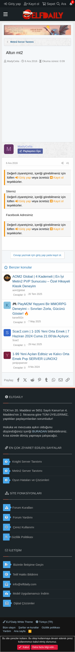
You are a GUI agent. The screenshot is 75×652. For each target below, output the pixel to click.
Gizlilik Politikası (18, 536)
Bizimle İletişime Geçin (23, 564)
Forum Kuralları (18, 507)
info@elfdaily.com (19, 584)
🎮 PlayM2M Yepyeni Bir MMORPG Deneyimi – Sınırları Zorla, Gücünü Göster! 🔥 (39, 308)
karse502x (17, 317)
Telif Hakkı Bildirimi (20, 574)
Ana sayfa (19, 631)
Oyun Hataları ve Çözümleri (26, 480)
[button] (5, 14)
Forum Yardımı (18, 517)
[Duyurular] (71, 3)
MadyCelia (13, 61)
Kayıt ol (56, 177)
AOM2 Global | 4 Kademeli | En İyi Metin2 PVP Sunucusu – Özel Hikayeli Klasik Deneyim (41, 281)
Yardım (7, 631)
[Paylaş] (62, 163)
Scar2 (15, 340)
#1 (67, 163)
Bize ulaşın (9, 627)
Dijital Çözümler (19, 603)
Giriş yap (23, 177)
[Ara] (61, 4)
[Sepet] (49, 4)
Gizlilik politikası (51, 627)
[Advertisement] (37, 102)
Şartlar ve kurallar (28, 627)
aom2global (18, 290)
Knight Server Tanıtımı (22, 462)
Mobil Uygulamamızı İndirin (26, 594)
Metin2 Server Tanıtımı (22, 471)
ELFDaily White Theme (18, 621)
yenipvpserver (19, 363)
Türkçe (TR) (44, 621)
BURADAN (39, 431)
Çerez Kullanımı (18, 527)
